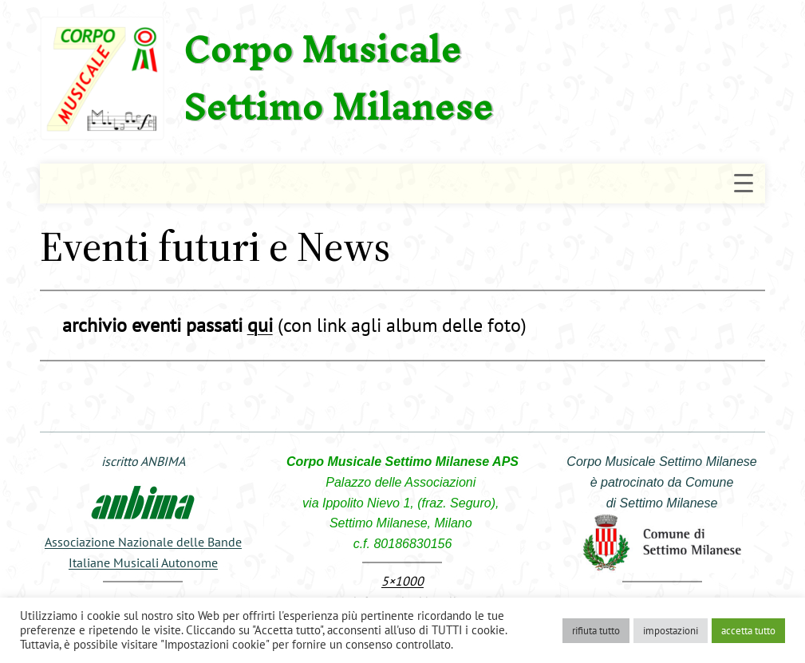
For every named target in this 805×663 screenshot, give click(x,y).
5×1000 (402, 581)
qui (260, 325)
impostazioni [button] (670, 630)
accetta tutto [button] (748, 630)
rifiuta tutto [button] (596, 630)
